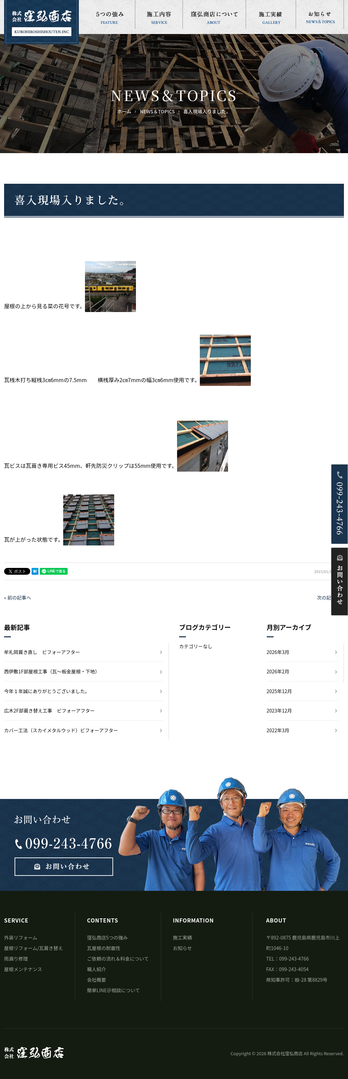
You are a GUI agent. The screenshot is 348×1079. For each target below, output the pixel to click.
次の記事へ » (330, 597)
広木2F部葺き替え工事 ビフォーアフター (49, 710)
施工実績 (182, 937)
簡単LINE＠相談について (113, 990)
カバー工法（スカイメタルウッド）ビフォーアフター (61, 730)
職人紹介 (96, 969)
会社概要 (96, 979)
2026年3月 (278, 652)
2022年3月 (278, 730)
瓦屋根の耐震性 (103, 948)
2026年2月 (278, 671)
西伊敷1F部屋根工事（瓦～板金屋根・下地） (52, 671)
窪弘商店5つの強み (107, 937)
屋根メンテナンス (23, 969)
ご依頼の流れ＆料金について (118, 958)
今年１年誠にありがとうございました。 (47, 691)
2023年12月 (279, 710)
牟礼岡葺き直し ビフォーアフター (42, 652)
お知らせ (182, 948)
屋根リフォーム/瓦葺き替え (33, 948)
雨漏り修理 (16, 958)
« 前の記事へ (17, 597)
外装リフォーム (20, 937)
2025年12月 (279, 691)
